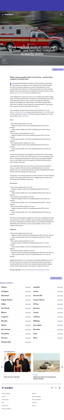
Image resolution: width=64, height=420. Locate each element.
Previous (2, 367)
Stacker (4, 61)
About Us (34, 393)
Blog (3, 402)
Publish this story (58, 69)
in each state (25, 116)
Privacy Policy (5, 405)
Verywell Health (46, 112)
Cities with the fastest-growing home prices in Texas (35, 270)
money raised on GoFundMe (20, 93)
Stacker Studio (5, 399)
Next (62, 367)
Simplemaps (24, 114)
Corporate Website (6, 393)
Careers (3, 396)
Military (35, 374)
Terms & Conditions (6, 408)
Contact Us (34, 402)
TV (5, 374)
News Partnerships (36, 396)
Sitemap (34, 405)
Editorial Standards (36, 399)
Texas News (32, 44)
